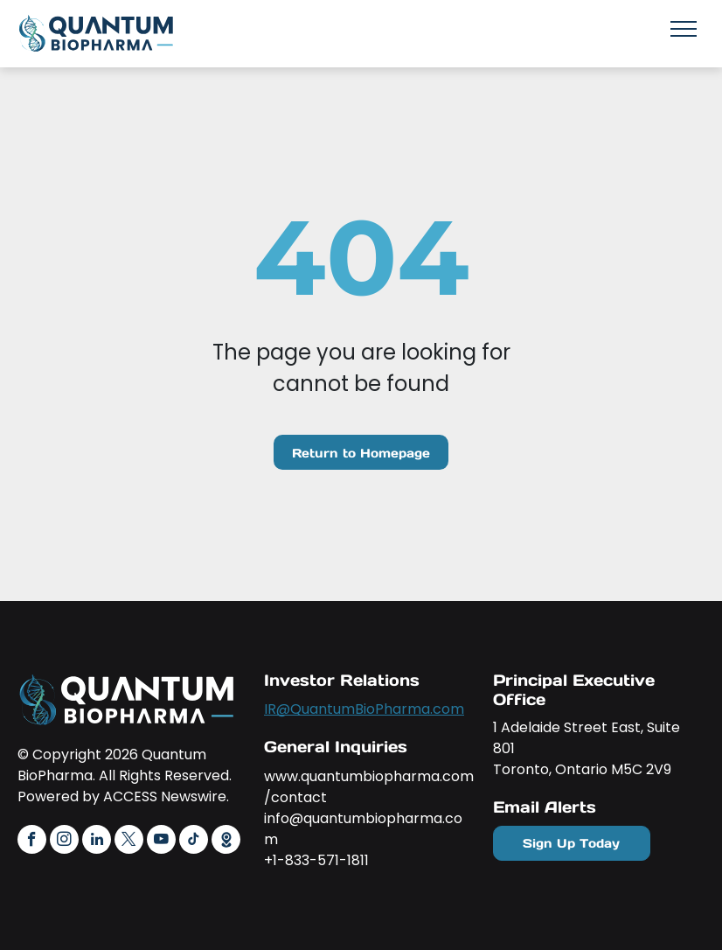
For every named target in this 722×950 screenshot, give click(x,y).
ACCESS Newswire (164, 796)
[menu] (683, 29)
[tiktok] (193, 841)
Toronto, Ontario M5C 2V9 (582, 769)
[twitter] (129, 841)
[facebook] (31, 841)
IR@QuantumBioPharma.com (364, 709)
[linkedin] (96, 841)
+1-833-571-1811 (316, 860)
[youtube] (161, 841)
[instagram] (64, 841)
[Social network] (226, 841)
